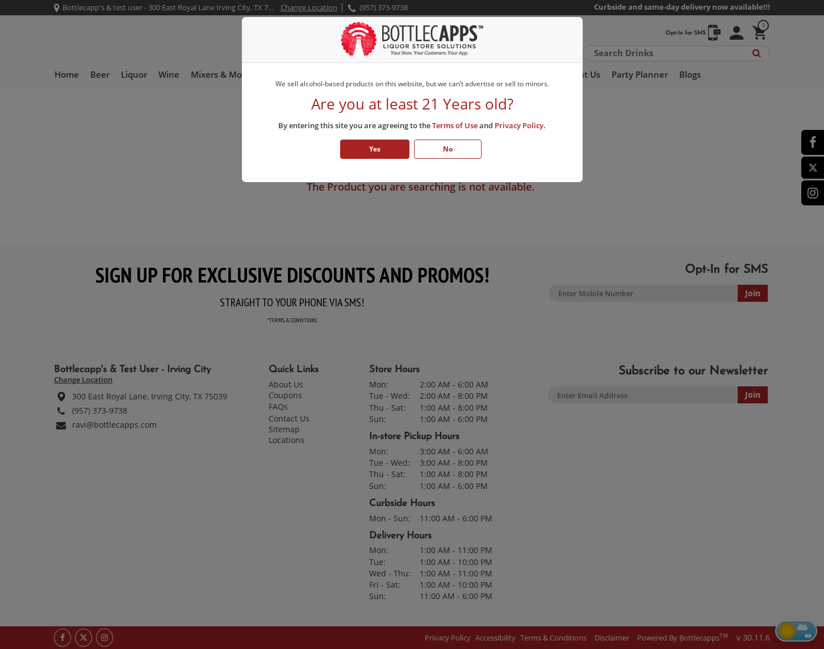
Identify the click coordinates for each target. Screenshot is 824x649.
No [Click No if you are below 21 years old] (448, 149)
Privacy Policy (519, 125)
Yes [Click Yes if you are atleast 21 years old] (374, 149)
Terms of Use (455, 125)
